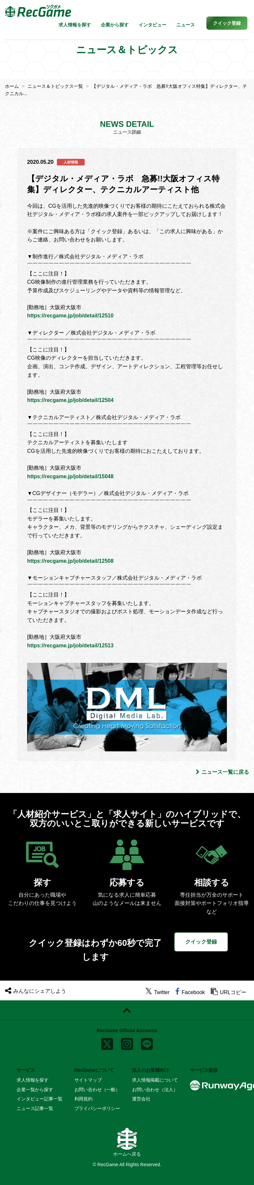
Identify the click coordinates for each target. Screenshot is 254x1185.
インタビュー (152, 24)
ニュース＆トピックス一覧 (55, 86)
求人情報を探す (75, 24)
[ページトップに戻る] (127, 1010)
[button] (226, 23)
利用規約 (83, 1098)
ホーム (12, 86)
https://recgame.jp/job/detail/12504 (70, 400)
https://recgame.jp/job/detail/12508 (70, 561)
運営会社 (141, 1098)
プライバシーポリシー (97, 1108)
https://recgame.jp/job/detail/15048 (70, 476)
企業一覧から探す (35, 1089)
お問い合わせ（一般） (97, 1089)
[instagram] (127, 1042)
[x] (107, 1042)
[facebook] (190, 992)
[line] (147, 1042)
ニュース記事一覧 (35, 1108)
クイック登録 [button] (201, 942)
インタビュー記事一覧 (40, 1098)
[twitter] (157, 992)
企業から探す (115, 24)
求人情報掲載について (155, 1080)
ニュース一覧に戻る (222, 772)
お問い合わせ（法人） (155, 1089)
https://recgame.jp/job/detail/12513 (70, 645)
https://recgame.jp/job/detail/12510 (70, 315)
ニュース (185, 24)
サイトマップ (88, 1080)
